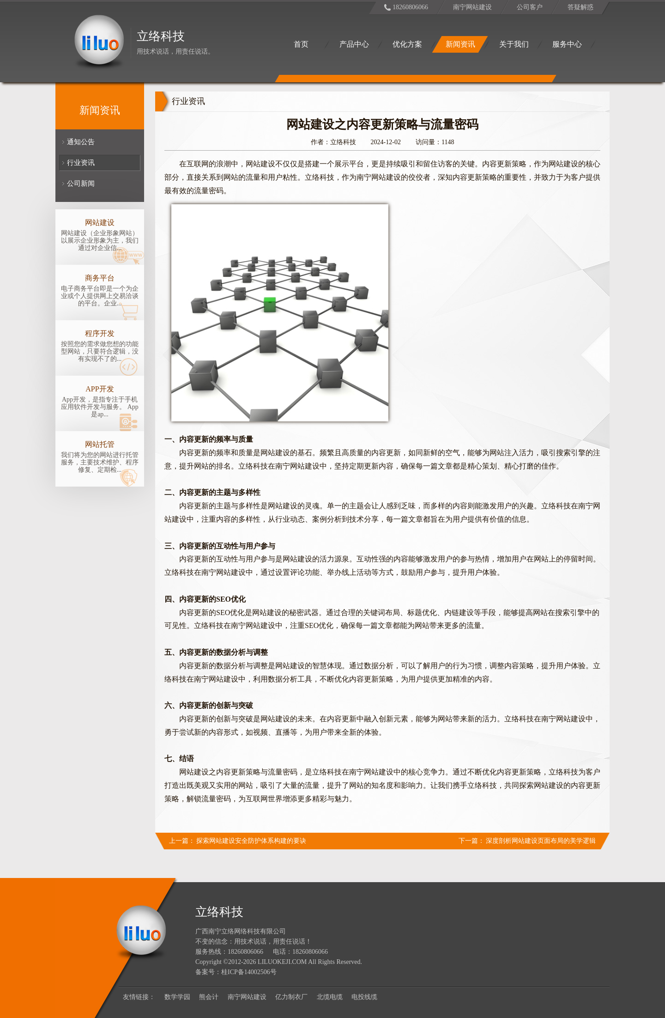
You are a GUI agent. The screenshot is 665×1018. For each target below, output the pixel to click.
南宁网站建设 (472, 7)
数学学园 (177, 997)
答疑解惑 (580, 7)
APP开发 (99, 389)
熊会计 (208, 997)
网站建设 (100, 222)
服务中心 (567, 44)
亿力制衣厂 (291, 997)
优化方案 (407, 44)
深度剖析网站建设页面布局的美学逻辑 (541, 840)
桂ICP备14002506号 (249, 972)
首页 (301, 44)
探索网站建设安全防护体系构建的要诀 (251, 840)
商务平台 (100, 278)
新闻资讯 (460, 44)
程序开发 (100, 333)
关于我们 (514, 44)
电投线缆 (364, 997)
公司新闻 (81, 183)
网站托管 (100, 444)
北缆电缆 (330, 997)
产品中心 (354, 44)
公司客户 (530, 7)
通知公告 (81, 142)
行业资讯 (81, 162)
